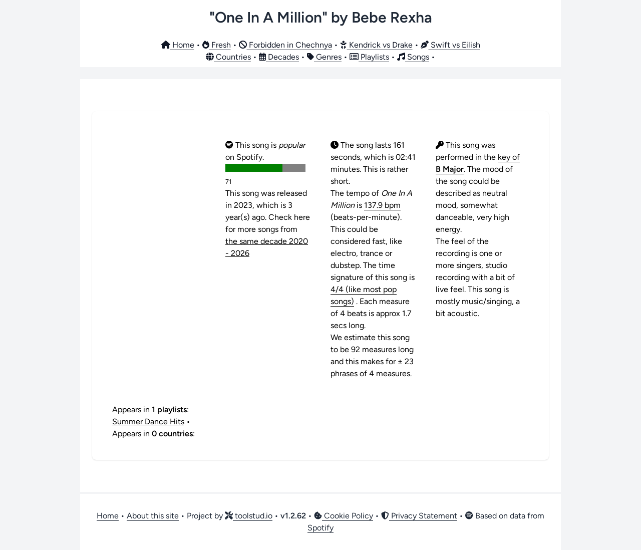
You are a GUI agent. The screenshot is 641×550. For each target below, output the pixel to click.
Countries (228, 57)
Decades (279, 57)
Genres (324, 57)
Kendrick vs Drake (376, 45)
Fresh (216, 45)
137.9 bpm (382, 205)
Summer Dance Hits (148, 421)
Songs (413, 57)
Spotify (320, 527)
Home (177, 45)
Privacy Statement (419, 515)
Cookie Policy (343, 515)
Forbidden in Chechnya (285, 45)
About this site (153, 515)
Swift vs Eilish (450, 45)
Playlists (369, 57)
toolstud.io (248, 515)
